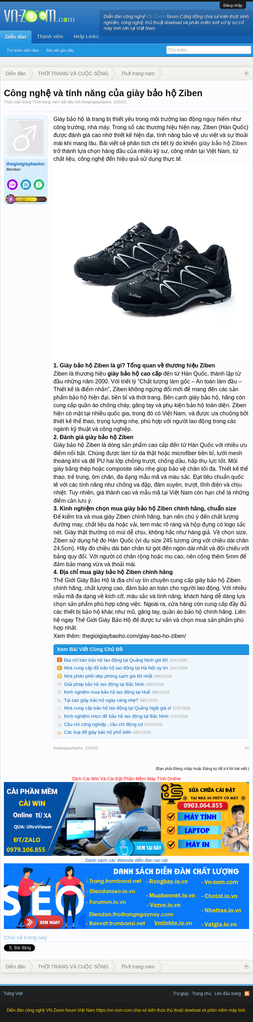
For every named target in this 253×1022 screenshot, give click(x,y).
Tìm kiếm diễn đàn (23, 50)
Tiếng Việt (13, 993)
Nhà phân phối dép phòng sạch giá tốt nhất (108, 676)
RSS (247, 993)
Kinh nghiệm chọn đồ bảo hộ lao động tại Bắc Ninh (116, 716)
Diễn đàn (15, 37)
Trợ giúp (181, 993)
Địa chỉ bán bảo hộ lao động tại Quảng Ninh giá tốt (116, 660)
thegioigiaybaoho (96, 102)
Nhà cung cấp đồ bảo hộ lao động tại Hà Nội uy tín (116, 668)
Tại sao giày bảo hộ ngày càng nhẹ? (101, 700)
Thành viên (50, 36)
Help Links (86, 36)
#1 (247, 748)
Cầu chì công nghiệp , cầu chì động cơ (103, 724)
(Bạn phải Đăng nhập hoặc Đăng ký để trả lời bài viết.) (202, 768)
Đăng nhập (232, 5)
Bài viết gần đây (60, 50)
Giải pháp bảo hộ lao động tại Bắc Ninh (104, 684)
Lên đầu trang (228, 993)
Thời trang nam (46, 102)
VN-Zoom (156, 16)
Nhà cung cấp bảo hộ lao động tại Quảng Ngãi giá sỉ (117, 708)
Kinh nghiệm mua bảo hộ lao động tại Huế (107, 692)
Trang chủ (201, 993)
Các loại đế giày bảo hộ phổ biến (97, 732)
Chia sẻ (14, 937)
